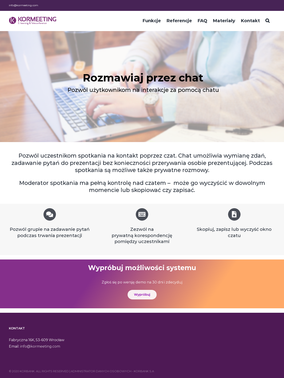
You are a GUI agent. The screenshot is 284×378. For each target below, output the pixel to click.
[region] (142, 86)
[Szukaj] (267, 20)
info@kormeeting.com (23, 5)
